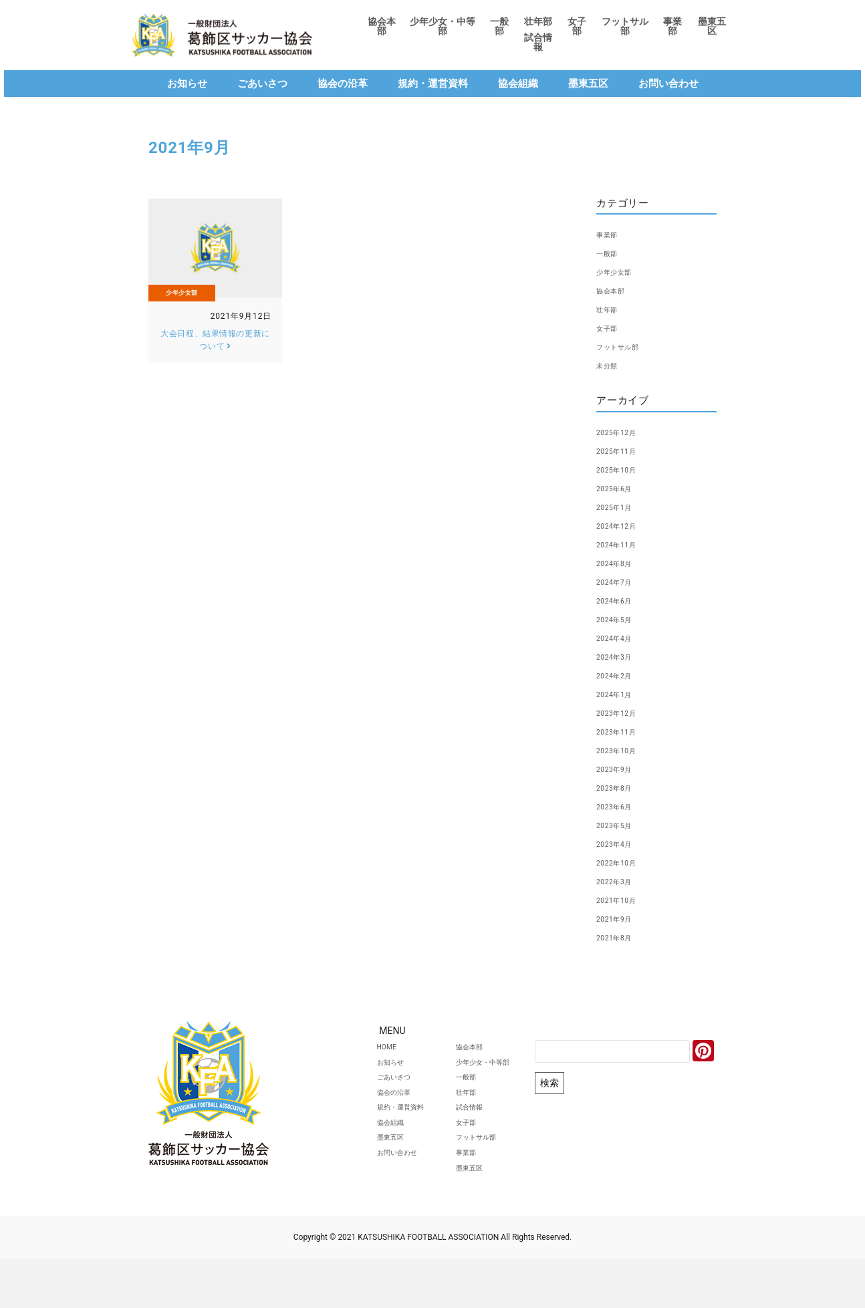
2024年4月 (620, 637)
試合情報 (538, 42)
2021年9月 (620, 918)
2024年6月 (620, 600)
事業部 (672, 26)
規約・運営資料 (433, 84)
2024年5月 (620, 619)
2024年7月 (620, 581)
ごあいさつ (262, 84)
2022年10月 (623, 862)
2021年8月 (620, 937)
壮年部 (538, 21)
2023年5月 (620, 824)
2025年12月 (623, 431)
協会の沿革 (343, 84)
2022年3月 (620, 881)
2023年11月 (623, 731)
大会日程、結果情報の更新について (215, 344)
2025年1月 (620, 506)
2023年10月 (623, 750)
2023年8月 (620, 787)
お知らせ (187, 84)
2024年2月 (620, 675)
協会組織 (518, 84)
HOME (342, 1050)
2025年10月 (623, 469)
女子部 (577, 26)
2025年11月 (623, 450)
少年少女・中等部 (442, 26)
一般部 (499, 26)
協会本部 (382, 26)
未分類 (611, 365)
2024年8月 (620, 562)
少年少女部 (181, 296)
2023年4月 (620, 843)
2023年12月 (623, 712)
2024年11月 (623, 544)
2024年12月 (623, 525)
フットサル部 (625, 26)
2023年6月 (620, 806)
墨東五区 (712, 26)
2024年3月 (620, 656)
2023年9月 (620, 768)
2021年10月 (623, 899)
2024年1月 (620, 693)
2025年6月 (620, 488)
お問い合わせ (668, 84)
